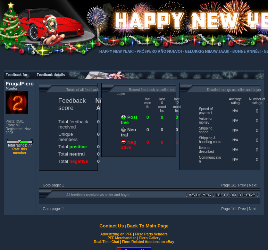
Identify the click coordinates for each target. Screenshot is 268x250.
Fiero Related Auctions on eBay (148, 242)
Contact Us (112, 225)
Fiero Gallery (149, 238)
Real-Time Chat (106, 242)
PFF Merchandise (122, 238)
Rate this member (19, 151)
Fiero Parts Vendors (151, 234)
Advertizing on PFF (116, 234)
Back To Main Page (147, 225)
